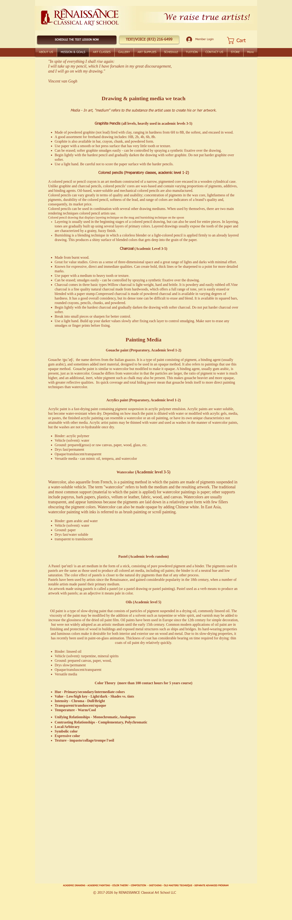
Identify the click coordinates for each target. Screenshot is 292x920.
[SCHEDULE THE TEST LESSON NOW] (76, 40)
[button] (149, 40)
